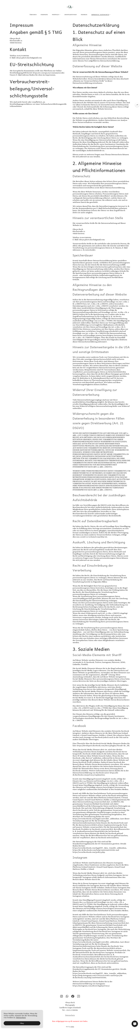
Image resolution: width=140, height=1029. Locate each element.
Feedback (84, 14)
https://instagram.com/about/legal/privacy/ (91, 986)
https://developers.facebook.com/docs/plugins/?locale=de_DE (103, 746)
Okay (22, 1023)
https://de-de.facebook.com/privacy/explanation (96, 774)
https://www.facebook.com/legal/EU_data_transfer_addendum (99, 848)
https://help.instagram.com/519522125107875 (91, 975)
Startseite (44, 14)
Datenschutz (70, 1018)
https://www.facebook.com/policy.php (89, 852)
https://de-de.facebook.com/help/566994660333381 (94, 850)
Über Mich (33, 14)
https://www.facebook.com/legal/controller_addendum (96, 819)
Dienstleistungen (70, 14)
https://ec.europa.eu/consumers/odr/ (48, 73)
